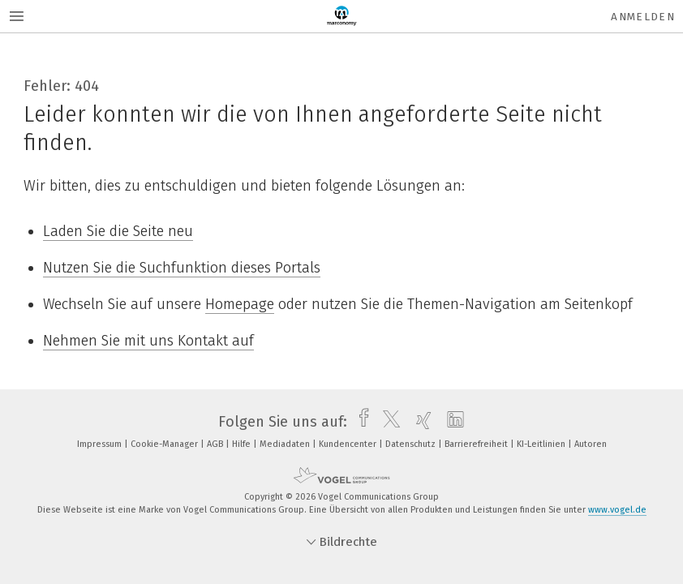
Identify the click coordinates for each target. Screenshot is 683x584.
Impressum (100, 444)
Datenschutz (411, 444)
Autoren (590, 444)
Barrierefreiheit (477, 444)
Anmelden (643, 17)
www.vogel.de (617, 510)
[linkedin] (451, 422)
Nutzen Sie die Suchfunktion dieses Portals (181, 268)
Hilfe (242, 444)
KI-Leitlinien (542, 444)
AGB (216, 444)
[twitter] (387, 422)
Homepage (239, 304)
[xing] (419, 422)
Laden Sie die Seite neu (118, 231)
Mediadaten (286, 444)
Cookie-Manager (165, 444)
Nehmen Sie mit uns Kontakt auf (148, 341)
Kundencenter (349, 444)
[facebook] (359, 422)
